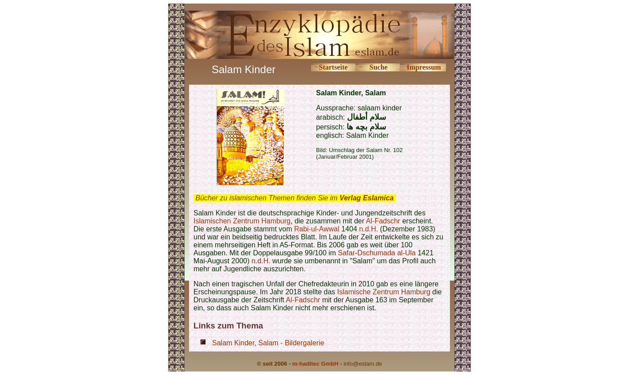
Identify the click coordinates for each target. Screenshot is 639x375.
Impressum (423, 67)
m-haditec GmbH (315, 363)
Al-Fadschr (383, 221)
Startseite (333, 67)
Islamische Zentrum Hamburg (383, 292)
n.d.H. (368, 229)
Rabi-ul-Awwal (316, 229)
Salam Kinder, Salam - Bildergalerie (268, 343)
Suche (378, 67)
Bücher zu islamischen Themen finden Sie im (294, 198)
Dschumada (376, 253)
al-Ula (405, 253)
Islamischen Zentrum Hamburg (242, 221)
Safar (346, 253)
